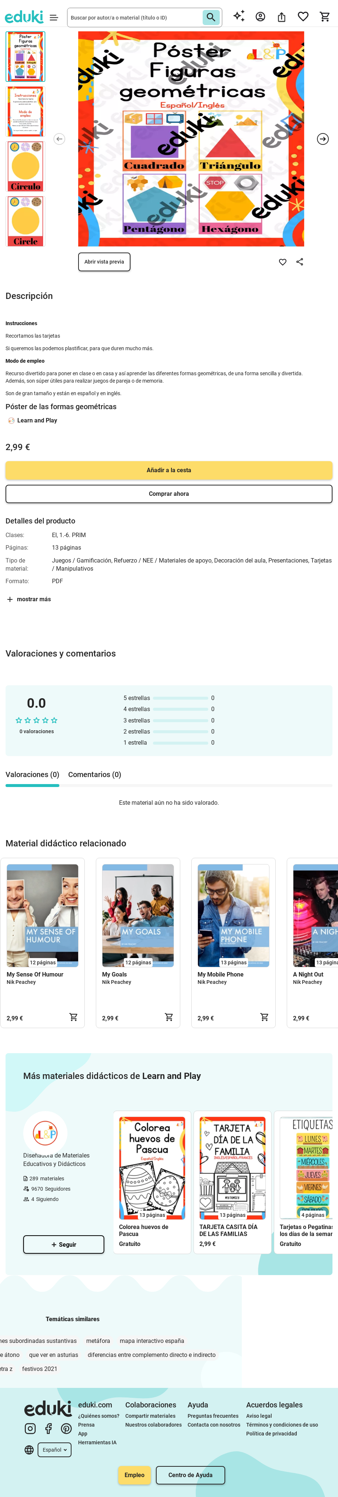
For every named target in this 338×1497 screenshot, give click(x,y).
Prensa (86, 1425)
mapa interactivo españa (152, 1340)
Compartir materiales (150, 1416)
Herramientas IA (97, 1442)
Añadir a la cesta (169, 470)
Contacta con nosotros (214, 1425)
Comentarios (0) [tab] (94, 774)
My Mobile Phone (221, 974)
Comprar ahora (169, 493)
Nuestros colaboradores (153, 1425)
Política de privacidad (271, 1434)
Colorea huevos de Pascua (143, 1230)
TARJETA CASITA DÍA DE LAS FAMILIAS (228, 1230)
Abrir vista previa (104, 262)
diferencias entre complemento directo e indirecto (152, 1354)
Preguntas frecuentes (213, 1416)
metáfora (98, 1340)
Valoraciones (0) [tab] (32, 774)
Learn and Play (37, 420)
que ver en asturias (53, 1354)
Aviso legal (259, 1416)
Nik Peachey (21, 982)
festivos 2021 (40, 1368)
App (82, 1434)
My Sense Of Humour (35, 974)
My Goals (114, 974)
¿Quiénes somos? (98, 1416)
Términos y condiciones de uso (282, 1425)
